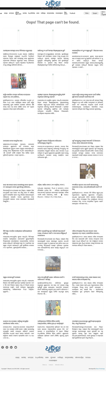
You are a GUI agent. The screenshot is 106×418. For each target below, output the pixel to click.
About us (44, 364)
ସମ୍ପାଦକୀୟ (50, 13)
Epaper (95, 13)
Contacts (51, 364)
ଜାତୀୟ (25, 13)
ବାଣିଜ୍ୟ (43, 13)
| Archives (63, 8)
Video (86, 13)
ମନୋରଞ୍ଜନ (59, 13)
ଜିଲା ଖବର (65, 13)
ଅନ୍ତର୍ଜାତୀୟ (31, 13)
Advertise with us (59, 364)
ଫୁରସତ (53, 357)
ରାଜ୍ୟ (6, 13)
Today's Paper (56, 8)
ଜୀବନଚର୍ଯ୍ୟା (79, 357)
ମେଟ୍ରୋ (11, 13)
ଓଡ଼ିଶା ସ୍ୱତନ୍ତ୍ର (18, 13)
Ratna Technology (100, 368)
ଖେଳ (37, 13)
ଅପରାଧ (88, 357)
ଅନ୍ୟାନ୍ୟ (72, 13)
